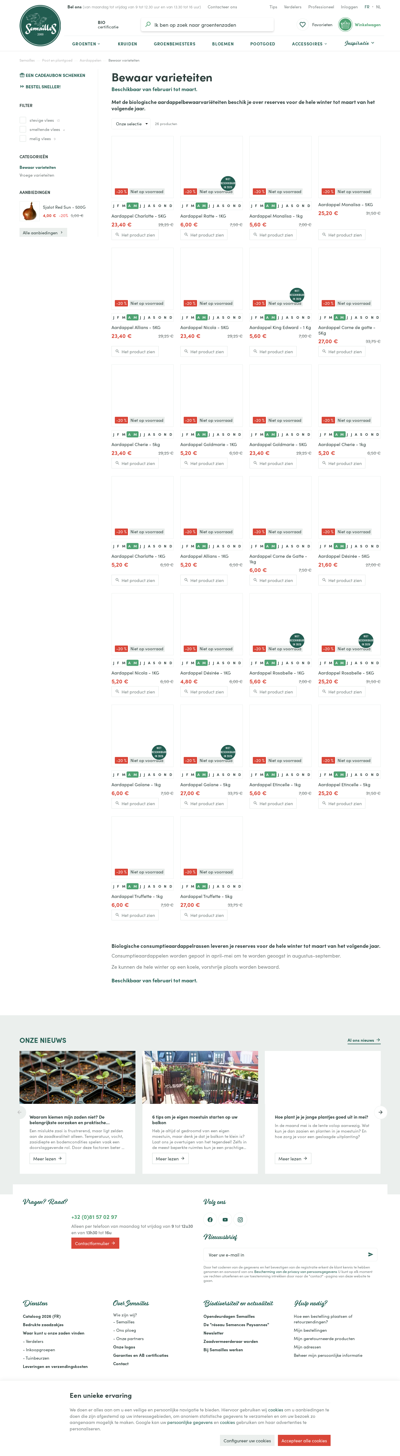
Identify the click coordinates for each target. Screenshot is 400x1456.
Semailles (27, 60)
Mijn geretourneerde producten (324, 1338)
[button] (310, 43)
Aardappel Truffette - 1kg (137, 896)
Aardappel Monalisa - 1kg (276, 215)
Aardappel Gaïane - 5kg (205, 784)
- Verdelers (33, 1341)
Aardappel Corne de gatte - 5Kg (346, 329)
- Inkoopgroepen (39, 1349)
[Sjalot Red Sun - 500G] (30, 211)
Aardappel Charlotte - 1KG (138, 556)
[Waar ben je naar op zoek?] (207, 24)
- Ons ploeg (124, 1330)
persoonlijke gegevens (190, 1422)
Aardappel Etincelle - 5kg (344, 784)
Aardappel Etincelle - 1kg (275, 784)
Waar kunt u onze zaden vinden (53, 1333)
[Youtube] (225, 1219)
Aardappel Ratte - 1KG (203, 215)
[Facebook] (210, 1219)
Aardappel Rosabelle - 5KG (346, 672)
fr (367, 6)
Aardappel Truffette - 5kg (206, 896)
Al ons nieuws (361, 1040)
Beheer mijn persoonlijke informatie (328, 1355)
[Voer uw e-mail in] (290, 1254)
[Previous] (19, 1112)
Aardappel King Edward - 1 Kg (280, 327)
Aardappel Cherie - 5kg (135, 444)
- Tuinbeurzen (36, 1358)
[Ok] (370, 1254)
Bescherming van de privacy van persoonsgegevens (295, 1271)
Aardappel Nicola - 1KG (135, 672)
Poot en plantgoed (57, 60)
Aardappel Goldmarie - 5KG (278, 444)
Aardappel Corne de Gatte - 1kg (278, 558)
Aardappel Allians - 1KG (204, 556)
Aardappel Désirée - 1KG (205, 672)
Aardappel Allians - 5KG (136, 327)
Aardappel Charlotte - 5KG (138, 215)
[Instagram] (240, 1219)
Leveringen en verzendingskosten (55, 1366)
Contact (121, 1363)
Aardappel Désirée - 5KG (344, 556)
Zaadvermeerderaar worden (230, 1341)
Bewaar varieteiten (38, 167)
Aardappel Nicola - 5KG (204, 327)
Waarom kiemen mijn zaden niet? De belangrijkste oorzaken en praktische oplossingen (68, 1119)
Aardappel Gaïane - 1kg (136, 784)
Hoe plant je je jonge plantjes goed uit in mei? (321, 1116)
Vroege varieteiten (37, 175)
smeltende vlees (47, 129)
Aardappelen (90, 60)
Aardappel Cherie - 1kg (342, 444)
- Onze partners (128, 1338)
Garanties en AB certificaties (140, 1355)
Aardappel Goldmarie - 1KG (208, 444)
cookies (275, 1409)
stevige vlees (45, 120)
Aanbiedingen (35, 192)
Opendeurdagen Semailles (229, 1316)
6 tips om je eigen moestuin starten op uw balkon (194, 1119)
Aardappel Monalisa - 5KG (345, 204)
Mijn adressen (307, 1347)
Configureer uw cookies (247, 1440)
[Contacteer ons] (222, 6)
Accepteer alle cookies (304, 1440)
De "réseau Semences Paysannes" (236, 1324)
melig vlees (43, 138)
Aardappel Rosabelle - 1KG (276, 672)
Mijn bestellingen (310, 1330)
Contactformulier (95, 1243)
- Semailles (124, 1321)
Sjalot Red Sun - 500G (64, 207)
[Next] (380, 1112)
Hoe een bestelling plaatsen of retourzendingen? (323, 1318)
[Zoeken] (147, 24)
